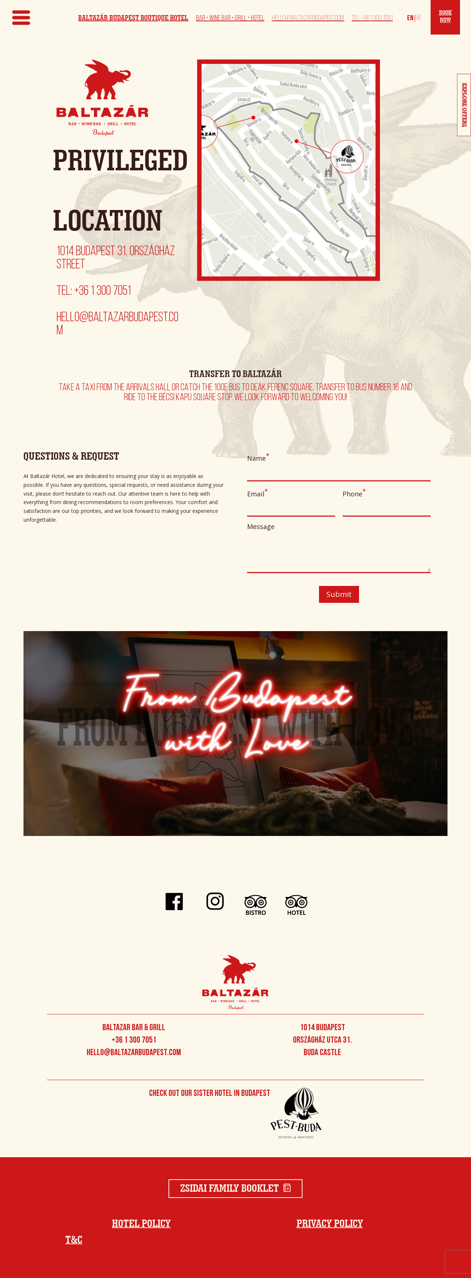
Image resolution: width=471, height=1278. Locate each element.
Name (339, 470)
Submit (339, 594)
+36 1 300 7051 (134, 1040)
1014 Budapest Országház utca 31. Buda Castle (322, 1040)
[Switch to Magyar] (417, 18)
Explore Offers (464, 105)
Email (291, 506)
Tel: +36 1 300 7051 (372, 18)
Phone (387, 506)
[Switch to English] (410, 18)
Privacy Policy (330, 1224)
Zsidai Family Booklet (235, 1188)
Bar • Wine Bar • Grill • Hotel (230, 18)
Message (339, 549)
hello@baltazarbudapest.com (308, 18)
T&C (73, 1240)
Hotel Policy (141, 1224)
